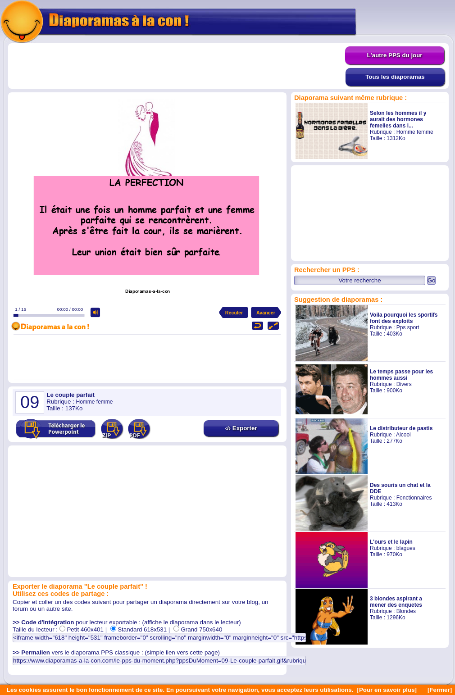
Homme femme (414, 132)
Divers (404, 384)
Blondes (406, 611)
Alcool (403, 435)
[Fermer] (440, 689)
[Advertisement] (177, 66)
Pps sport (407, 327)
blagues (405, 548)
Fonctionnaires (414, 498)
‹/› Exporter (241, 428)
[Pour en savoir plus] (387, 689)
